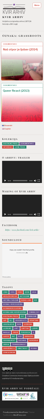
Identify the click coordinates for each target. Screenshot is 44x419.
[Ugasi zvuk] (35, 180)
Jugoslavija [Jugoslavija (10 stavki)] (8, 324)
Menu (36, 5)
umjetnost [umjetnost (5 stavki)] (23, 348)
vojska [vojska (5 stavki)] (34, 348)
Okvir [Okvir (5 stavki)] (15, 332)
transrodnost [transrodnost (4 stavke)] (19, 344)
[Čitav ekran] (39, 180)
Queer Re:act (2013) (16, 90)
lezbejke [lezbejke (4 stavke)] (7, 328)
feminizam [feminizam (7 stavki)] (31, 316)
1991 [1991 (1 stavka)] (12, 292)
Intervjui (7, 147)
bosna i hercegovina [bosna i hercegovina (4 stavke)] (13, 304)
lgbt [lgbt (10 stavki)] (16, 328)
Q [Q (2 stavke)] (33, 332)
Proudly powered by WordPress (15, 412)
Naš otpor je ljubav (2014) (20, 49)
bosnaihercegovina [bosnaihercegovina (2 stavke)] (12, 308)
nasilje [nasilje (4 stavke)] (6, 332)
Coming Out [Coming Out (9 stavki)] (34, 312)
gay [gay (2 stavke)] (5, 320)
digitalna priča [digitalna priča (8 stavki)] (10, 316)
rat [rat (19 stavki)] (13, 336)
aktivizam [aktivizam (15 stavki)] (24, 296)
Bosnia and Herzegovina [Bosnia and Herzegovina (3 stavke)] (14, 312)
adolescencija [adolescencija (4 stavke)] (10, 296)
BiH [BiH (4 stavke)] (35, 300)
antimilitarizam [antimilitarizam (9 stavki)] (10, 300)
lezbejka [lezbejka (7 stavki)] (28, 324)
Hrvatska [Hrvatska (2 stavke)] (34, 320)
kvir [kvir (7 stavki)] (19, 324)
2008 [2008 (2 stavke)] (27, 292)
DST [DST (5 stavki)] (22, 316)
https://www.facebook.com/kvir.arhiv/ (22, 230)
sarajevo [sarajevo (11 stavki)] (29, 336)
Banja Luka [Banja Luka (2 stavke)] (26, 300)
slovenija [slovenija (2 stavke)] (33, 340)
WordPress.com (19, 415)
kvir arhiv (13, 16)
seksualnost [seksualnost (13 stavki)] (9, 340)
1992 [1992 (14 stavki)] (20, 292)
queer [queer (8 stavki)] (6, 336)
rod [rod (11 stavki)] (20, 336)
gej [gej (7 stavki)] (10, 320)
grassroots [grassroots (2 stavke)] (21, 320)
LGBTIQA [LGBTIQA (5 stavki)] (25, 328)
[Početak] (5, 180)
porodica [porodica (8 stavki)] (25, 332)
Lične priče (20, 147)
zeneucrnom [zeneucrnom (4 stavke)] (9, 352)
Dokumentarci (10, 44)
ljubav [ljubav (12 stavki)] (35, 328)
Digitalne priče (10, 143)
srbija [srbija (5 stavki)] (6, 344)
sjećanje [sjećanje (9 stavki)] (22, 340)
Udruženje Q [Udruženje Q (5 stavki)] (9, 348)
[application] (22, 172)
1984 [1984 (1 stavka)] (5, 292)
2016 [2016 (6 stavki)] (34, 292)
